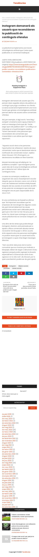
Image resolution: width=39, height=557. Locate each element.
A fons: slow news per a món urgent (10, 395)
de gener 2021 (7, 452)
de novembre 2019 (8, 474)
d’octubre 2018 (7, 500)
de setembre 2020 (8, 454)
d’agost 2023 (6, 425)
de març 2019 (7, 491)
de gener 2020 (7, 472)
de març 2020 (7, 467)
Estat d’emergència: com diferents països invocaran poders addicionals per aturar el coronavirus (23, 527)
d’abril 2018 (6, 502)
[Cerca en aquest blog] (15, 407)
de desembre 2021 (8, 438)
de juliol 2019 (6, 483)
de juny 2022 (6, 436)
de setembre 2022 (8, 434)
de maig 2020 (7, 463)
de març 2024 (7, 419)
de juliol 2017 (6, 505)
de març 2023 (7, 430)
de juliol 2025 (6, 414)
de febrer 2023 (7, 432)
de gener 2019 (7, 496)
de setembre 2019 (8, 478)
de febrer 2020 (7, 469)
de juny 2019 (6, 485)
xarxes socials (10, 18)
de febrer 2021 (7, 449)
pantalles (7, 268)
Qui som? (23, 391)
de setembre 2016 (8, 507)
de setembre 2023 (8, 423)
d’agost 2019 (6, 480)
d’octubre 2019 (7, 476)
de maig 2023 (7, 427)
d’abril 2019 (6, 489)
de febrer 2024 (7, 421)
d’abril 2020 (6, 465)
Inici (3, 18)
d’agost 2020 (6, 456)
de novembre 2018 (8, 498)
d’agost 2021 (6, 443)
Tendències (19, 3)
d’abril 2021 (6, 447)
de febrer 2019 (7, 494)
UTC (23, 309)
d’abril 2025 (6, 416)
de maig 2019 (7, 487)
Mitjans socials (23, 266)
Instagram (12, 266)
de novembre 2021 (8, 441)
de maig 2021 (7, 445)
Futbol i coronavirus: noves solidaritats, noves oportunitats (22, 516)
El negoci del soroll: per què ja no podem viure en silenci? (23, 537)
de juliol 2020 (6, 458)
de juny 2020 (6, 461)
